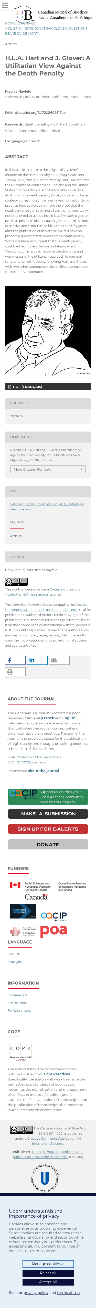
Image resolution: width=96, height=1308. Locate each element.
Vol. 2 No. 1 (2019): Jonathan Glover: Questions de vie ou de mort (46, 31)
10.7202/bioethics (31, 762)
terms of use (68, 1292)
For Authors (17, 1003)
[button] (15, 660)
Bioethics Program (45, 1152)
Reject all (48, 1273)
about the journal (43, 771)
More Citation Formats (32, 469)
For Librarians (19, 1010)
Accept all (48, 1282)
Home (10, 23)
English (14, 954)
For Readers (17, 995)
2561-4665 (25, 757)
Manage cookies (48, 1264)
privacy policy (36, 1292)
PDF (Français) (27, 387)
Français (15, 962)
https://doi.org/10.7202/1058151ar (40, 112)
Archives (26, 23)
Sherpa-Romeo (48, 757)
